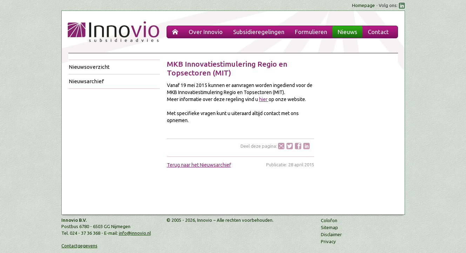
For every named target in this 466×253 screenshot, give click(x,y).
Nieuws (347, 31)
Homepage (363, 5)
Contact (378, 31)
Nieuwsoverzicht (89, 67)
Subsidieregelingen (258, 31)
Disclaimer (331, 234)
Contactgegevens (79, 245)
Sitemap (329, 227)
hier (264, 99)
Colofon (329, 220)
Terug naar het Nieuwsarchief (199, 165)
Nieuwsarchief (86, 81)
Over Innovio (206, 31)
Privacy (328, 241)
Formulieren (311, 31)
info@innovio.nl (135, 233)
